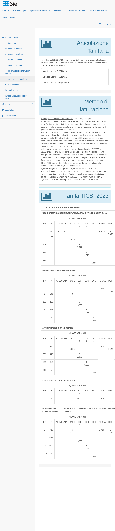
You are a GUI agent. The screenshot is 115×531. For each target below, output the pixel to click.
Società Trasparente (98, 10)
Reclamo (57, 10)
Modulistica (17, 110)
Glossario (10, 43)
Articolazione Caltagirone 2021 (57, 82)
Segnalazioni (17, 115)
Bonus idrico (12, 85)
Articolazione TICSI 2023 (55, 71)
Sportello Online (17, 37)
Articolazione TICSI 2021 (55, 77)
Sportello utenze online (40, 10)
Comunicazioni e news (75, 10)
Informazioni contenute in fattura (17, 72)
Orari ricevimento (14, 65)
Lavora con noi (8, 17)
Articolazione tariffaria (16, 79)
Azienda (5, 10)
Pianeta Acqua (19, 10)
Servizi (17, 104)
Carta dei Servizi (13, 60)
